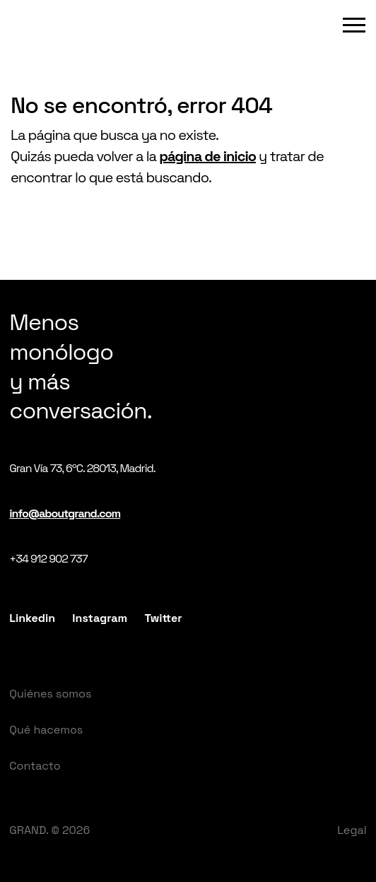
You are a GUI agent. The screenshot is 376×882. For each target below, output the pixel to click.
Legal (352, 830)
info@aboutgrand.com (64, 513)
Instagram (99, 618)
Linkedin (32, 618)
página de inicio (207, 156)
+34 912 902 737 (48, 558)
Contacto (34, 765)
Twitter (163, 618)
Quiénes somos (50, 693)
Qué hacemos (46, 729)
